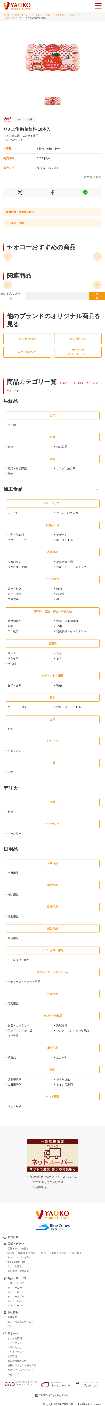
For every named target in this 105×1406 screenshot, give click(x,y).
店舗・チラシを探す (18, 1248)
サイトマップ (14, 1343)
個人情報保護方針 (17, 1360)
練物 (59, 588)
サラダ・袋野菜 (65, 468)
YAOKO (41, 1395)
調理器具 (61, 1025)
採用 (9, 1326)
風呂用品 (13, 938)
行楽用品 (13, 1003)
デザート (61, 534)
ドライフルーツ (17, 658)
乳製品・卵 (74, 15)
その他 (12, 663)
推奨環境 (12, 1356)
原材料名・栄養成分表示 (20, 212)
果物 (10, 473)
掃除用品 (13, 894)
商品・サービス (22, 15)
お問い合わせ (14, 1347)
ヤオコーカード (15, 1287)
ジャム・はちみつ (67, 513)
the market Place (16, 1262)
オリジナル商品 (15, 1283)
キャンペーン (14, 1305)
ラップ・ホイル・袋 (20, 1030)
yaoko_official (58, 1395)
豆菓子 (12, 653)
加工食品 (59, 15)
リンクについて (15, 1352)
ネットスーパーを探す (19, 1257)
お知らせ (12, 1237)
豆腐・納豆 (14, 588)
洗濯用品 (13, 916)
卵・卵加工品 (64, 540)
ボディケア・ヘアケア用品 (24, 981)
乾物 (59, 626)
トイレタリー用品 (18, 960)
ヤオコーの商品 (42, 15)
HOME (6, 15)
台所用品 (13, 872)
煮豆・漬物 (14, 593)
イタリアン (14, 750)
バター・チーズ (17, 540)
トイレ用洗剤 (64, 1084)
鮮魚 (10, 446)
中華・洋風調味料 (67, 620)
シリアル (13, 513)
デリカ (10, 788)
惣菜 (10, 811)
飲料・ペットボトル (68, 707)
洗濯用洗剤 (14, 1079)
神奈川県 (74, 1253)
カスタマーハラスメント (20, 1369)
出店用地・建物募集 (18, 1271)
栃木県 (31, 1253)
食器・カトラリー (18, 1025)
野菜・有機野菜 (17, 468)
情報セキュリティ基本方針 (21, 1365)
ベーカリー (14, 833)
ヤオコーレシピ (15, 1292)
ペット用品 (14, 1106)
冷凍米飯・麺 (64, 561)
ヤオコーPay (14, 1301)
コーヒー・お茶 (17, 707)
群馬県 (21, 1253)
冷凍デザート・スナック (71, 567)
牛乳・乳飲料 (11, 18)
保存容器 (13, 1035)
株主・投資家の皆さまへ (20, 1321)
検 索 (97, 296)
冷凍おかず (14, 561)
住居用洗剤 (63, 1079)
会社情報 (12, 1312)
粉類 (10, 626)
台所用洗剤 (14, 1084)
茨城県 (42, 1253)
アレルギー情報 (15, 223)
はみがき (61, 1057)
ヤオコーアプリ (15, 1296)
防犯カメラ (13, 1374)
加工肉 (12, 425)
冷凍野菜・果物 (17, 567)
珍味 (59, 658)
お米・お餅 (14, 685)
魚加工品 (61, 446)
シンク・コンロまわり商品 (72, 1030)
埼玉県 (11, 1253)
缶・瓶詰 (13, 631)
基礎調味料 (14, 620)
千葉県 (52, 1253)
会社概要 (12, 1317)
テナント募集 (14, 1266)
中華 (10, 772)
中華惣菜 (13, 599)
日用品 (10, 849)
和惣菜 (60, 593)
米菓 (59, 653)
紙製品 (12, 1057)
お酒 (10, 728)
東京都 (62, 1253)
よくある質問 (14, 1338)
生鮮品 (10, 401)
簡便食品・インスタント (71, 631)
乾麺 (59, 685)
